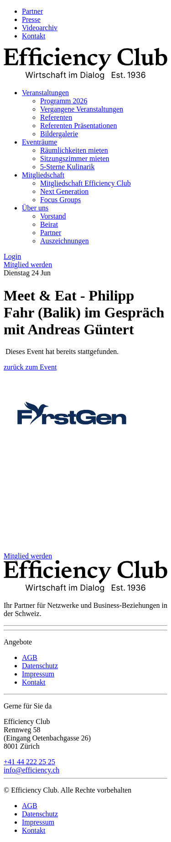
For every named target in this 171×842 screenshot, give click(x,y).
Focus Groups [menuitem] (60, 200)
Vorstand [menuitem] (53, 216)
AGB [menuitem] (29, 657)
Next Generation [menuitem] (64, 191)
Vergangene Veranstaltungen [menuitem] (81, 109)
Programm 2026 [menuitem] (64, 101)
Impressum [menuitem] (38, 674)
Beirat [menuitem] (49, 224)
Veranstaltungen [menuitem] (45, 93)
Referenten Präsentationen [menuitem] (78, 125)
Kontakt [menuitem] (34, 36)
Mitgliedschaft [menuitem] (43, 175)
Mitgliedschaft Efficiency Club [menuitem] (85, 183)
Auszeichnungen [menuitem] (64, 241)
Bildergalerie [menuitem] (59, 134)
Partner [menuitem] (32, 11)
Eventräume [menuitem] (39, 142)
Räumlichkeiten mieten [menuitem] (74, 150)
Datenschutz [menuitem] (40, 666)
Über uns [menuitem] (35, 208)
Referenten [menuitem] (56, 117)
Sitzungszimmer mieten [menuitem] (74, 158)
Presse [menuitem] (31, 19)
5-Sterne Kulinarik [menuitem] (67, 167)
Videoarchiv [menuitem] (39, 28)
